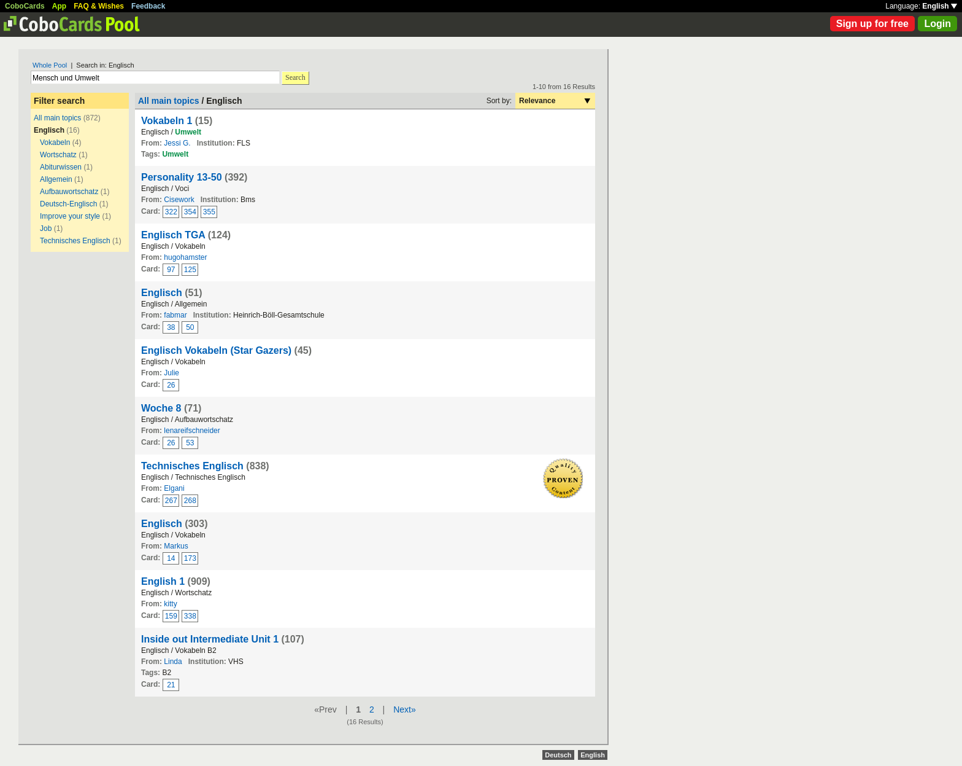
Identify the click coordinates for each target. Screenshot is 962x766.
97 (171, 269)
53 (190, 443)
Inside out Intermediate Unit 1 (210, 639)
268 (190, 500)
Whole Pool (50, 65)
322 (171, 212)
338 (190, 616)
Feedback (148, 6)
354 (190, 212)
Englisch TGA (173, 235)
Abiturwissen (61, 167)
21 (171, 685)
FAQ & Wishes (99, 6)
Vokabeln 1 (166, 120)
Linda (173, 661)
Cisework (179, 199)
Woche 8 (161, 408)
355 (209, 212)
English (939, 6)
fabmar (175, 315)
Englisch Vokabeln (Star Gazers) (216, 350)
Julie (171, 373)
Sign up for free (872, 23)
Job (46, 228)
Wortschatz (58, 154)
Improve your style (70, 216)
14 (171, 558)
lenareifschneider (192, 430)
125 (190, 269)
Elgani (174, 488)
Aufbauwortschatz (69, 191)
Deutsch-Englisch (68, 204)
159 (171, 616)
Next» (404, 709)
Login (937, 23)
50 (190, 327)
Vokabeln (55, 142)
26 (171, 385)
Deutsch (558, 755)
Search (295, 77)
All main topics (57, 118)
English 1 (163, 581)
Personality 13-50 (181, 177)
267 (171, 500)
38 (171, 327)
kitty (170, 604)
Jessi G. (177, 143)
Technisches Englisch (75, 240)
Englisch (161, 292)
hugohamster (185, 257)
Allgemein (56, 179)
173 (190, 558)
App (59, 6)
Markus (176, 546)
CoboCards (25, 6)
